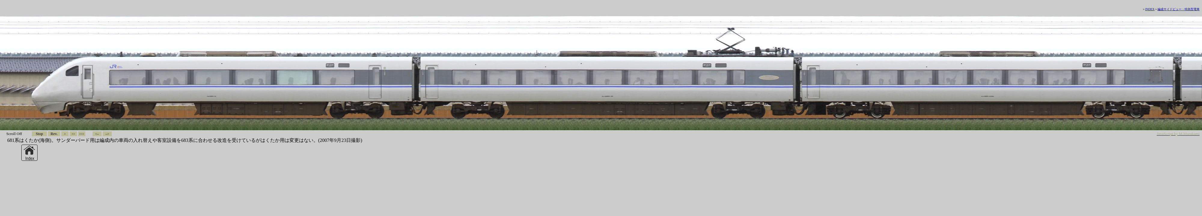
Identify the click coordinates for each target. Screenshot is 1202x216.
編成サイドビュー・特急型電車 (1179, 9)
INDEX (1150, 9)
